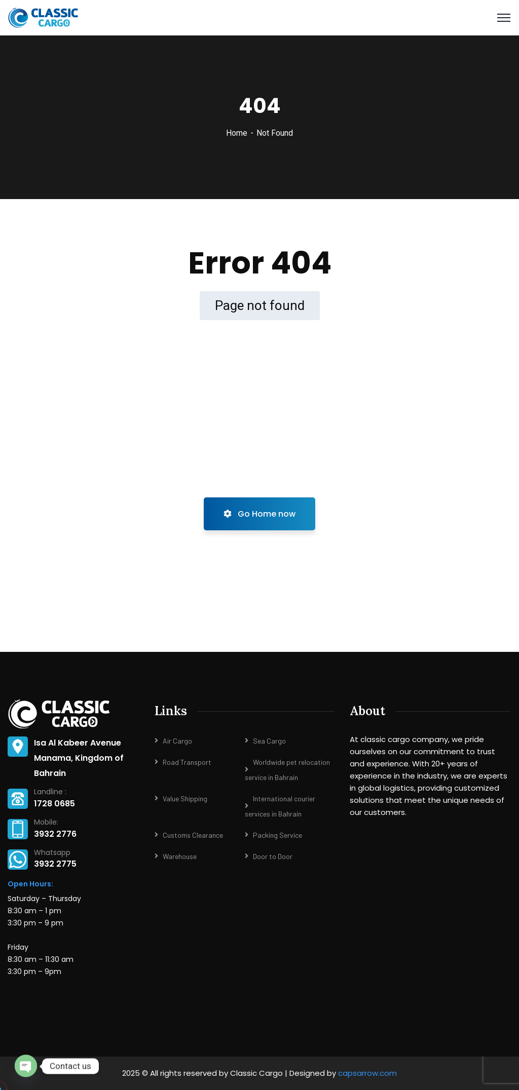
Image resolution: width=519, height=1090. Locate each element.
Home (236, 133)
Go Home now (259, 514)
